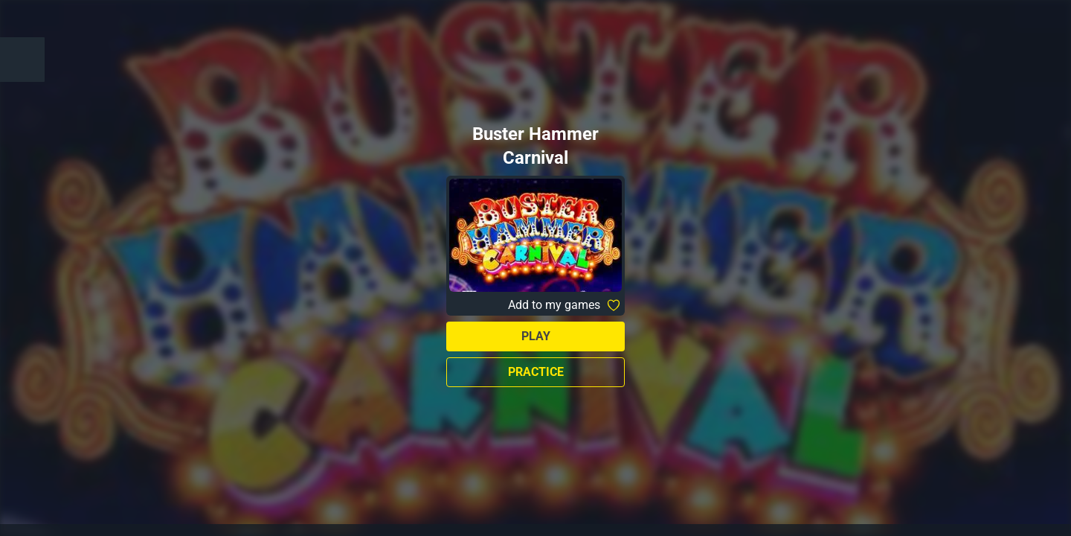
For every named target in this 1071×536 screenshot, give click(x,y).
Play (535, 336)
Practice (536, 372)
